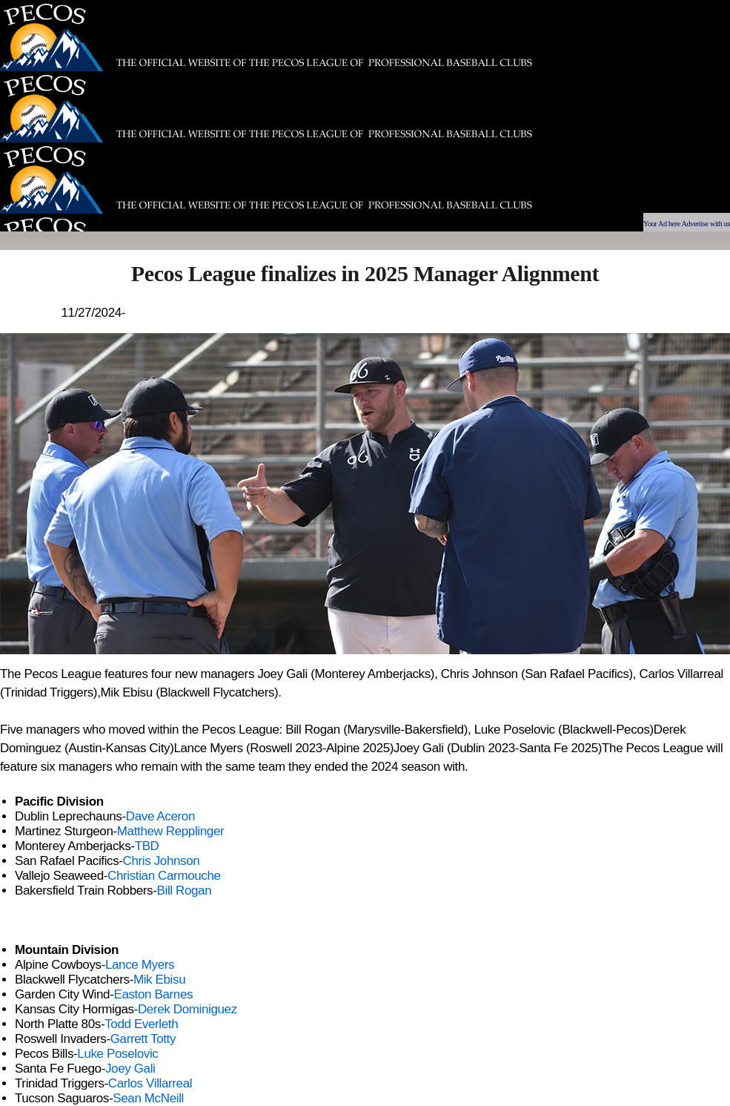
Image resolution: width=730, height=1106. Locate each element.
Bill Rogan (184, 890)
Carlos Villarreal (150, 1083)
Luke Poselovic (117, 1054)
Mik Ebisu (159, 979)
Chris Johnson (161, 861)
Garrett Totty (143, 1039)
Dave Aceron (160, 816)
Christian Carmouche (164, 876)
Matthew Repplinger (170, 831)
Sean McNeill (148, 1098)
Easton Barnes (153, 994)
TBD (147, 846)
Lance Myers (139, 965)
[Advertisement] (527, 104)
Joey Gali (130, 1068)
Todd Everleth (141, 1024)
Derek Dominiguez (187, 1009)
